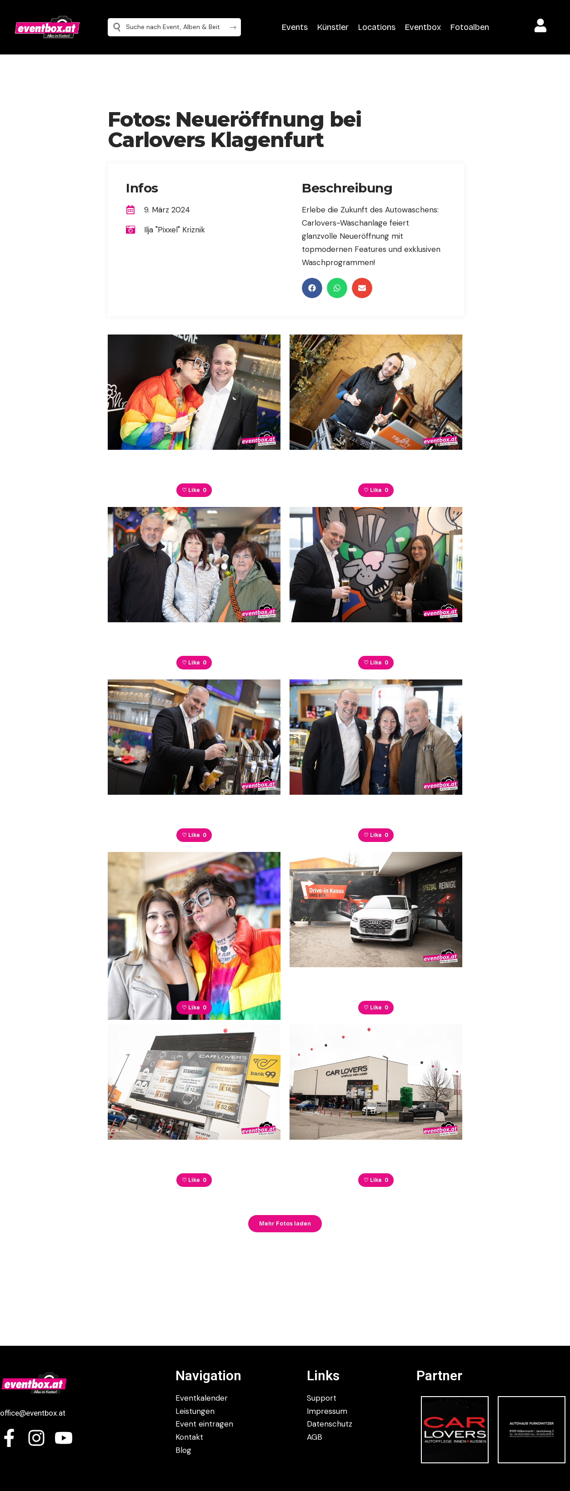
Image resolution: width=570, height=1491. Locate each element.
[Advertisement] (518, 245)
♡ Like (194, 490)
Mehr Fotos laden (285, 1223)
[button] (312, 288)
